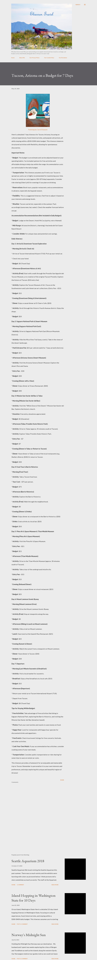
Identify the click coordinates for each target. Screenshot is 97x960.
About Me (22, 57)
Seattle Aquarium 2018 (28, 861)
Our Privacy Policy (34, 57)
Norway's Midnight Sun (29, 934)
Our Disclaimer (63, 57)
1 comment (20, 884)
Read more (55, 884)
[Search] (78, 5)
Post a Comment (22, 924)
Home (13, 57)
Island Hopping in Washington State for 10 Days (34, 898)
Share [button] (62, 780)
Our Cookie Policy (49, 57)
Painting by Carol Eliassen (37, 130)
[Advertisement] (48, 842)
